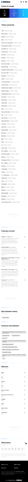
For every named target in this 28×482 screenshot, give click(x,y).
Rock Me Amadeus (9, 154)
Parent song (8, 148)
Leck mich (7, 124)
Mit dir (7, 142)
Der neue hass (8, 51)
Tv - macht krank (9, 175)
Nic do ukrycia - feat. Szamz (7, 269)
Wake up (7, 187)
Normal (3, 381)
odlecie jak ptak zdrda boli (7, 344)
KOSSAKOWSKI (11, 280)
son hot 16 (4, 338)
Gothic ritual (8, 102)
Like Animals (4, 412)
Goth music (8, 96)
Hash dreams (8, 105)
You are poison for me (10, 202)
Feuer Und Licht (9, 84)
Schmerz (7, 157)
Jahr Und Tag (8, 118)
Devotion (7, 57)
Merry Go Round (5, 390)
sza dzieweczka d (16, 335)
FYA (2, 385)
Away (6, 39)
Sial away (7, 166)
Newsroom (3, 467)
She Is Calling (8, 163)
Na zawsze (3, 280)
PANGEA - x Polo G (5, 236)
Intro (6, 115)
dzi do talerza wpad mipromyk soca (9, 347)
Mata (12, 236)
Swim (2, 403)
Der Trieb (7, 54)
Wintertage (8, 196)
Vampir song (8, 178)
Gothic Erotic (8, 99)
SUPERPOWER (5, 247)
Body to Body (4, 408)
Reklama (16, 467)
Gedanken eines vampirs (11, 87)
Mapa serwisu (17, 464)
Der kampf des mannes (10, 45)
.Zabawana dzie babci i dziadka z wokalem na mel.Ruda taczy (14, 355)
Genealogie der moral (10, 93)
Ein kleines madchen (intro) (11, 69)
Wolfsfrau (7, 199)
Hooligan (3, 399)
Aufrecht (7, 36)
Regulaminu (18, 471)
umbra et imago (5, 317)
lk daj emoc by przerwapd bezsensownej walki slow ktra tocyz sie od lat (13, 332)
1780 (6, 30)
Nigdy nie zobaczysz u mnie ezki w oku (10, 349)
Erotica (7, 78)
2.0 (2, 376)
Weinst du (7, 190)
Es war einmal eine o (10, 81)
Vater (6, 181)
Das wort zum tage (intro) (11, 42)
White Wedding (9, 193)
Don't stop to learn (9, 63)
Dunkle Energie (9, 66)
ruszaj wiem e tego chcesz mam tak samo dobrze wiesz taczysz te (13, 341)
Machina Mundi (9, 130)
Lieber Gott (8, 127)
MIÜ (9, 259)
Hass (6, 109)
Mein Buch (8, 136)
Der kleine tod (8, 48)
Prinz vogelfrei (8, 151)
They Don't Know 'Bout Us (7, 394)
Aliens (2, 372)
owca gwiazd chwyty (6, 352)
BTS (2, 373)
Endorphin (7, 75)
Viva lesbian (8, 184)
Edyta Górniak (12, 247)
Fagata (16, 269)
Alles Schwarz (8, 33)
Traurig (7, 172)
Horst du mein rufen (10, 112)
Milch (6, 139)
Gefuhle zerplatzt (9, 91)
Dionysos (7, 60)
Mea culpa (8, 133)
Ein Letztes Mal (9, 72)
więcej (3, 358)
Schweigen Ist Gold (10, 160)
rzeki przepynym (5, 335)
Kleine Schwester (9, 121)
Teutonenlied (8, 169)
